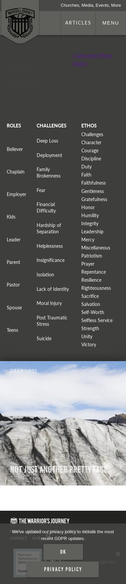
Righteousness (96, 288)
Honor (88, 207)
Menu (110, 23)
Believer (15, 149)
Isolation (45, 274)
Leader (13, 239)
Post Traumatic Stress (52, 320)
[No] (117, 553)
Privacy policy (63, 569)
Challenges (92, 134)
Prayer (87, 264)
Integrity (89, 223)
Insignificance (51, 260)
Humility (90, 215)
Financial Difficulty (46, 207)
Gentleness (92, 191)
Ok (63, 552)
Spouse (14, 307)
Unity (86, 336)
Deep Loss (47, 141)
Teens (12, 330)
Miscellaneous (95, 247)
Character (91, 142)
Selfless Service (97, 320)
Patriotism (91, 255)
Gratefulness (94, 199)
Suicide (44, 338)
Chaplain (16, 171)
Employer (16, 194)
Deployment (49, 155)
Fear (41, 190)
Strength (90, 328)
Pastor (13, 284)
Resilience (91, 280)
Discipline (91, 158)
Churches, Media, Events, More (91, 5)
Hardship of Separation (49, 228)
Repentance (93, 272)
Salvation (90, 304)
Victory (88, 344)
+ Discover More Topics (92, 59)
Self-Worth (92, 312)
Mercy (87, 239)
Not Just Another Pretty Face (59, 469)
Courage (89, 150)
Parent (13, 262)
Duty (86, 166)
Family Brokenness (48, 172)
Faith (86, 174)
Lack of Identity (53, 289)
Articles (78, 22)
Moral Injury (49, 303)
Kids (11, 216)
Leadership (92, 231)
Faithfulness (93, 183)
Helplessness (50, 246)
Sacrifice (90, 296)
